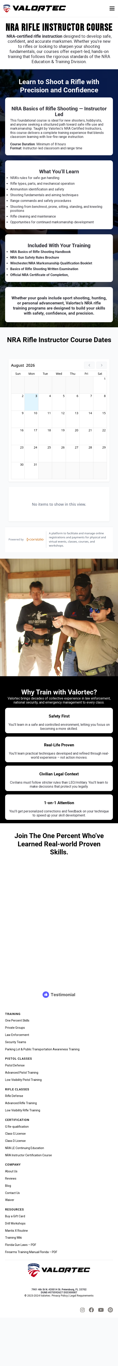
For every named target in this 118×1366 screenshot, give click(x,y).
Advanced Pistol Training (21, 1072)
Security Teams (15, 1042)
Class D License (15, 1140)
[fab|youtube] (101, 1309)
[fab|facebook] (91, 1309)
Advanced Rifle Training (21, 1103)
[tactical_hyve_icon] (110, 1309)
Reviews (10, 1178)
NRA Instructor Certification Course (28, 1155)
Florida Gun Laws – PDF (20, 1245)
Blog (8, 1185)
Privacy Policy (60, 1295)
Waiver (9, 1200)
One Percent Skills (17, 1020)
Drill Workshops (15, 1223)
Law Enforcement (17, 1035)
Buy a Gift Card (15, 1216)
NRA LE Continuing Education (24, 1148)
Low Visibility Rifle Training (22, 1110)
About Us (11, 1171)
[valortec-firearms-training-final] (34, 8)
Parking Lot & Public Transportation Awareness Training (42, 1049)
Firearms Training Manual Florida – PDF (31, 1252)
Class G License (15, 1133)
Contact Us (12, 1193)
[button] (112, 8)
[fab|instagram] (82, 1309)
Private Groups (15, 1027)
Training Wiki (13, 1237)
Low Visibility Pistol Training (23, 1079)
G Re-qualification (17, 1126)
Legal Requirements (82, 1295)
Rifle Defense (14, 1096)
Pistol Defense (15, 1065)
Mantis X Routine (16, 1230)
